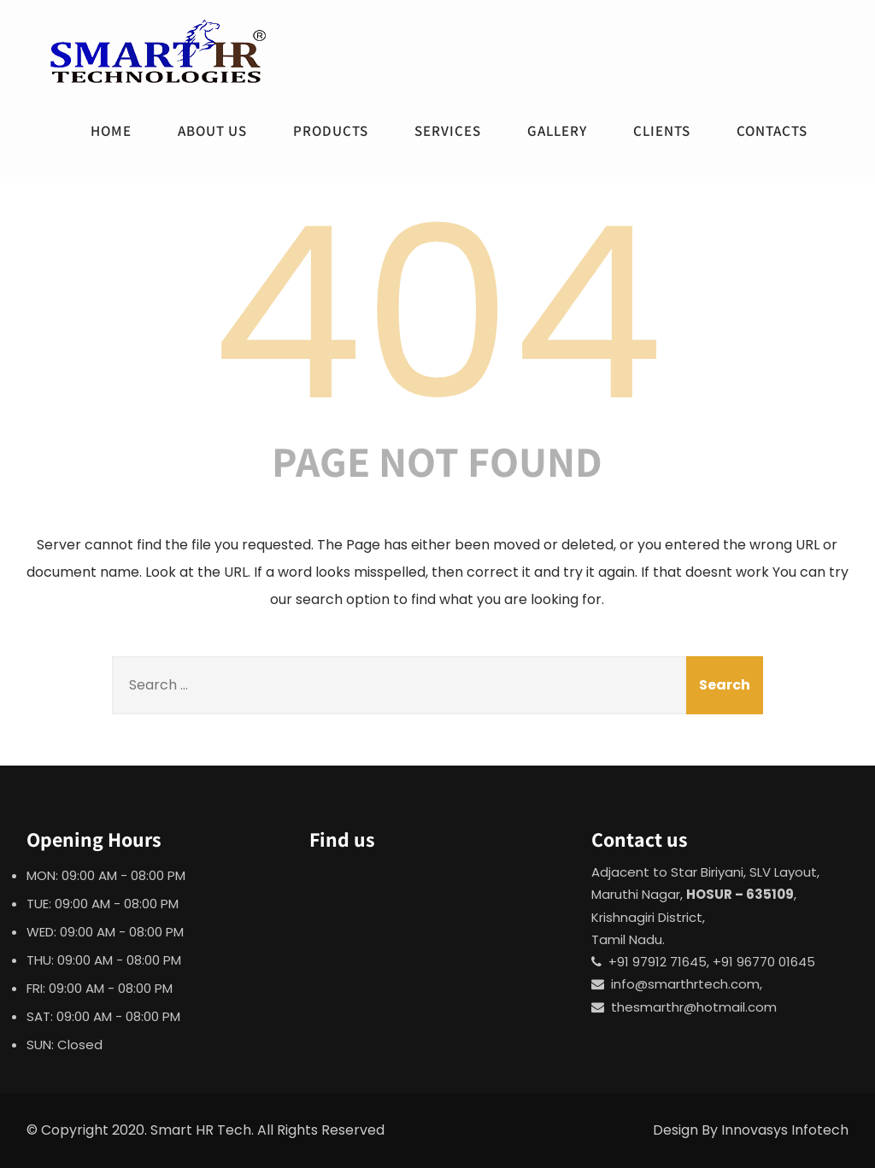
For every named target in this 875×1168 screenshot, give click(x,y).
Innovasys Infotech (785, 1130)
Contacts (772, 130)
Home (111, 130)
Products (330, 130)
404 (437, 313)
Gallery (557, 130)
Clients (661, 130)
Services (447, 130)
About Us (212, 130)
